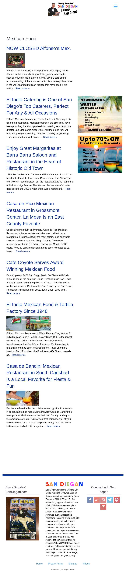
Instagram (103, 500)
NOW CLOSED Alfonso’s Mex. (38, 48)
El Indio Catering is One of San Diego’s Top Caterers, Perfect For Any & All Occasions (39, 106)
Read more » (22, 88)
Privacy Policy (55, 563)
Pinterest (117, 500)
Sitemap (72, 563)
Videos (86, 563)
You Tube (103, 507)
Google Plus (97, 500)
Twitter (110, 500)
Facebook (90, 500)
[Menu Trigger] (116, 6)
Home (39, 563)
